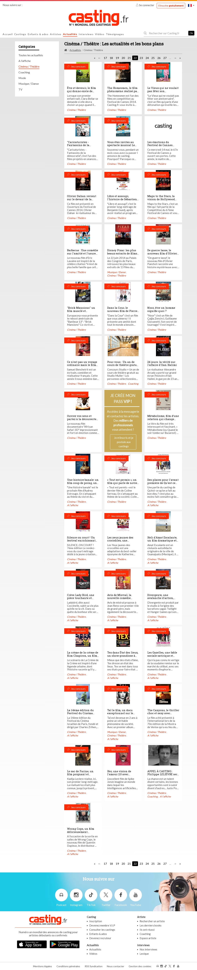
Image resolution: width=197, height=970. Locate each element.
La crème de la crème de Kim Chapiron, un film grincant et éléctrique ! (82, 655)
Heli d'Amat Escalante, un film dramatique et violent (162, 540)
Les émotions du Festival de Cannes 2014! (160, 145)
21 (129, 57)
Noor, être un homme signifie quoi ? (161, 309)
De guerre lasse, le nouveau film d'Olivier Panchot (162, 253)
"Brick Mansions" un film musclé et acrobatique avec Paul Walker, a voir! (81, 312)
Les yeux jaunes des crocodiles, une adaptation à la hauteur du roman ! (123, 542)
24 (147, 57)
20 (123, 57)
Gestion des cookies (140, 966)
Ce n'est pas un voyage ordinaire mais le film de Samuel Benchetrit (82, 365)
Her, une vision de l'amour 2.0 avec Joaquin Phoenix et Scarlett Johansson (120, 775)
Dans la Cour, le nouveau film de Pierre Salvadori (122, 311)
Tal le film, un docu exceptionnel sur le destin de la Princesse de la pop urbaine (121, 714)
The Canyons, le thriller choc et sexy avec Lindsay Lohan (163, 713)
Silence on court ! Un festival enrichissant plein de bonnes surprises (81, 542)
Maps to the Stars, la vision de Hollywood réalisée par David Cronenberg (161, 200)
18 (111, 57)
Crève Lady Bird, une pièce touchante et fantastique (80, 598)
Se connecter (145, 5)
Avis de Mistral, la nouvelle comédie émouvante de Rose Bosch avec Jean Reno (122, 599)
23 (141, 57)
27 (165, 57)
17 (105, 57)
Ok (191, 33)
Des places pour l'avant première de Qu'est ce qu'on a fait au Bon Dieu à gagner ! (163, 484)
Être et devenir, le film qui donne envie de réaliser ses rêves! (81, 91)
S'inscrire (171, 5)
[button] (191, 5)
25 (153, 57)
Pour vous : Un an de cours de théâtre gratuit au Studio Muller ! (123, 365)
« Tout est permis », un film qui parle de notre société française (122, 483)
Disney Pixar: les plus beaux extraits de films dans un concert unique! (122, 254)
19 (117, 57)
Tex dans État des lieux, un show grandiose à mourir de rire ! (122, 655)
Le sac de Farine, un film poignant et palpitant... (80, 774)
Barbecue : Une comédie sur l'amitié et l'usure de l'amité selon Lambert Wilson (82, 254)
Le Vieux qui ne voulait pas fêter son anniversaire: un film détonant (163, 92)
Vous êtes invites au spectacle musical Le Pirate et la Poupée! (121, 145)
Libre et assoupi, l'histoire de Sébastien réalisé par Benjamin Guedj (122, 200)
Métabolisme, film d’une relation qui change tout (163, 419)
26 (159, 57)
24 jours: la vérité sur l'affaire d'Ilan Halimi (162, 363)
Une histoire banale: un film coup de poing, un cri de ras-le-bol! (83, 483)
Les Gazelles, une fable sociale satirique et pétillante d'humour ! (162, 655)
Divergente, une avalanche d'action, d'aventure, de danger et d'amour (163, 599)
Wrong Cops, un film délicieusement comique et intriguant (82, 832)
